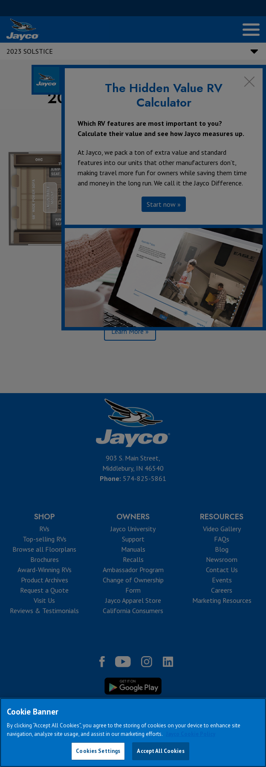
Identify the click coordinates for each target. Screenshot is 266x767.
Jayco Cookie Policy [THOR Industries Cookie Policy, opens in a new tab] (190, 734)
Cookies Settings (98, 751)
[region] (133, 732)
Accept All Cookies (160, 751)
